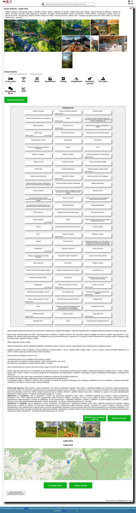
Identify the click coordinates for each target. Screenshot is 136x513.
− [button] (7, 454)
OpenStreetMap (127, 479)
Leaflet (119, 479)
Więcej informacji (119, 418)
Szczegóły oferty (55, 485)
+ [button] (7, 451)
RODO (64, 510)
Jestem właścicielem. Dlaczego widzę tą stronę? (15, 493)
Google (26, 508)
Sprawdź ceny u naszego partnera (95, 418)
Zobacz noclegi (81, 485)
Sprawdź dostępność (15, 100)
